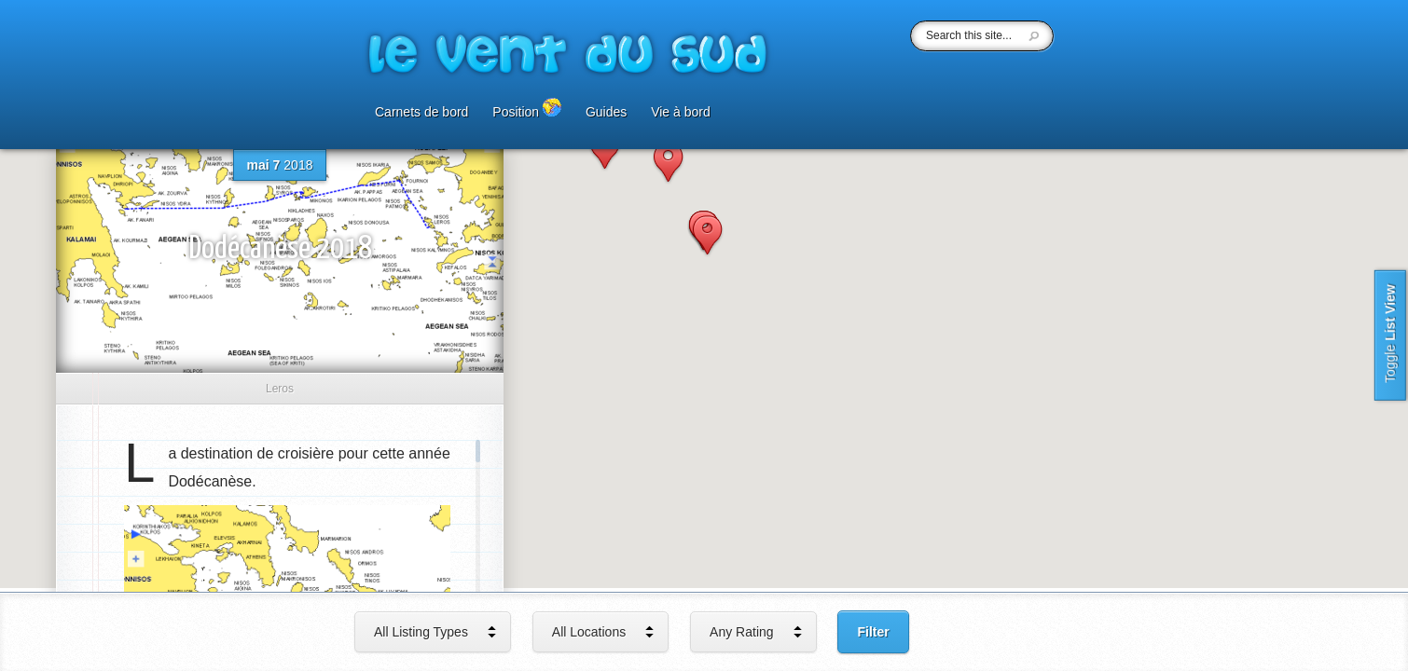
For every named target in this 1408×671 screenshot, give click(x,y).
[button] (604, 150)
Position (526, 108)
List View (1390, 335)
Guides (606, 112)
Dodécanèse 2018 (280, 249)
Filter (873, 631)
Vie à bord (681, 112)
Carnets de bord (421, 112)
